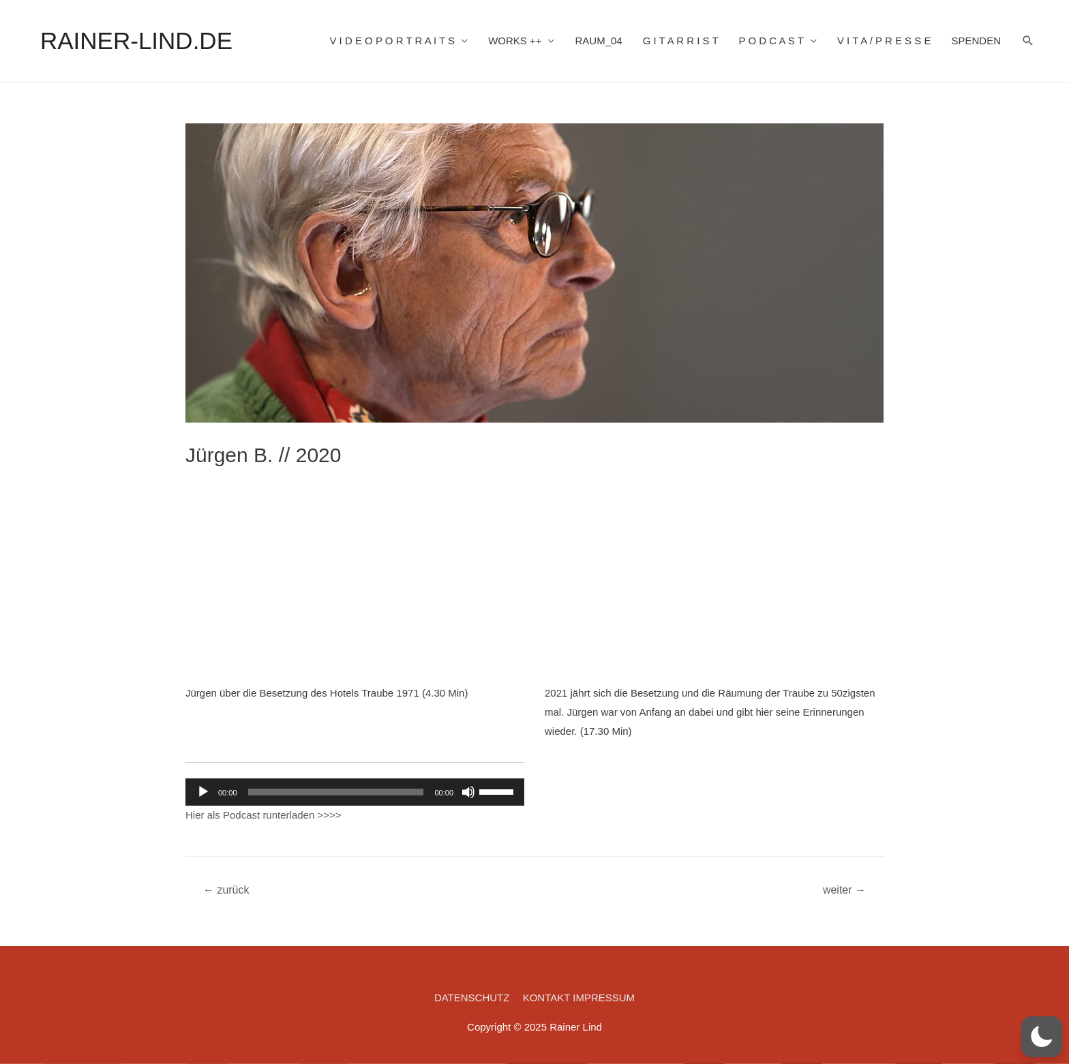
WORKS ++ (514, 40)
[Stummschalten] (468, 792)
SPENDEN (976, 40)
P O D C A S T (771, 40)
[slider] (336, 792)
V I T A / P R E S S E (884, 40)
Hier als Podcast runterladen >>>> (263, 815)
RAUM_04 (598, 40)
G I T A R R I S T (681, 40)
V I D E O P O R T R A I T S (392, 40)
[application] (354, 792)
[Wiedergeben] (203, 792)
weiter (844, 890)
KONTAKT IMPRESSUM (579, 997)
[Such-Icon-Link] (1028, 41)
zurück (226, 890)
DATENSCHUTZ (472, 997)
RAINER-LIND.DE (136, 40)
